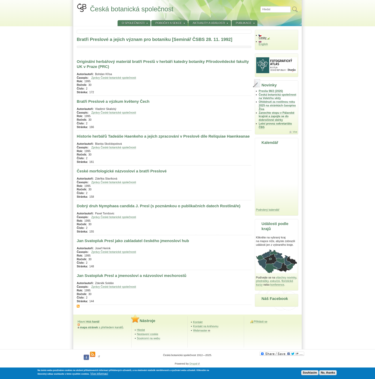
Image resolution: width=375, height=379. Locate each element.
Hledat (141, 329)
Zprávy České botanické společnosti (113, 77)
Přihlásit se (260, 321)
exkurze (275, 281)
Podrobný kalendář (267, 209)
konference (277, 284)
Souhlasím (310, 372)
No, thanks (328, 372)
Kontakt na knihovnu (205, 326)
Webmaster (201, 330)
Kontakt (197, 322)
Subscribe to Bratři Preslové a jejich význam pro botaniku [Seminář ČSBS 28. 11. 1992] (78, 306)
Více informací (99, 373)
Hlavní (88, 321)
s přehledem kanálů (101, 327)
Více (295, 131)
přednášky (262, 281)
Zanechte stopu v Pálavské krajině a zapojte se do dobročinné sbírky (276, 116)
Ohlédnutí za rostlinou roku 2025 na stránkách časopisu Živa (277, 105)
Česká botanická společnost (131, 9)
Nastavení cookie (147, 334)
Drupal (194, 363)
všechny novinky (286, 277)
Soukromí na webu (148, 338)
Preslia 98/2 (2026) (271, 91)
